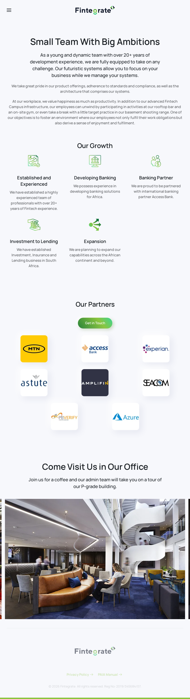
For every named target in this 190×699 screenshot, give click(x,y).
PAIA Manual (108, 674)
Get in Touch (95, 323)
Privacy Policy (78, 674)
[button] (9, 10)
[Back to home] (95, 10)
